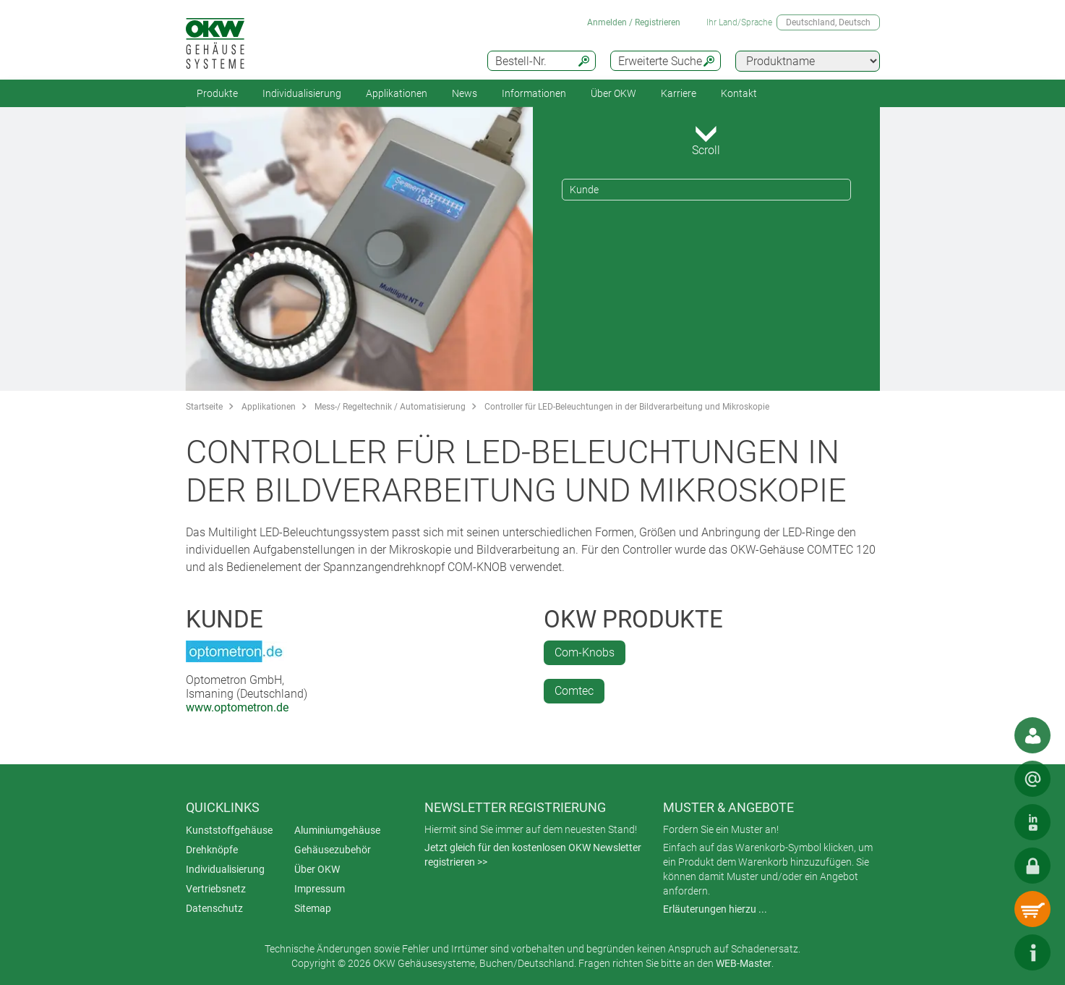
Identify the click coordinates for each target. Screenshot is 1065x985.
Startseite (204, 407)
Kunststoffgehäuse (229, 830)
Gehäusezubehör (332, 849)
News (464, 93)
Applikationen (396, 93)
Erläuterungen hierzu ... (715, 909)
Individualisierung (301, 93)
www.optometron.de (237, 707)
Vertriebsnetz (216, 889)
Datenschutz (214, 908)
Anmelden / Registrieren (633, 22)
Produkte (217, 93)
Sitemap (312, 908)
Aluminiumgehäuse (337, 830)
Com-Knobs (585, 652)
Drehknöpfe (212, 849)
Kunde (584, 189)
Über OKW (317, 869)
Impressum (319, 889)
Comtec (574, 691)
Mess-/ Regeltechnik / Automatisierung (390, 407)
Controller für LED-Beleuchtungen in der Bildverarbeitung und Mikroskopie (626, 407)
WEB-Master (743, 963)
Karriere (678, 93)
